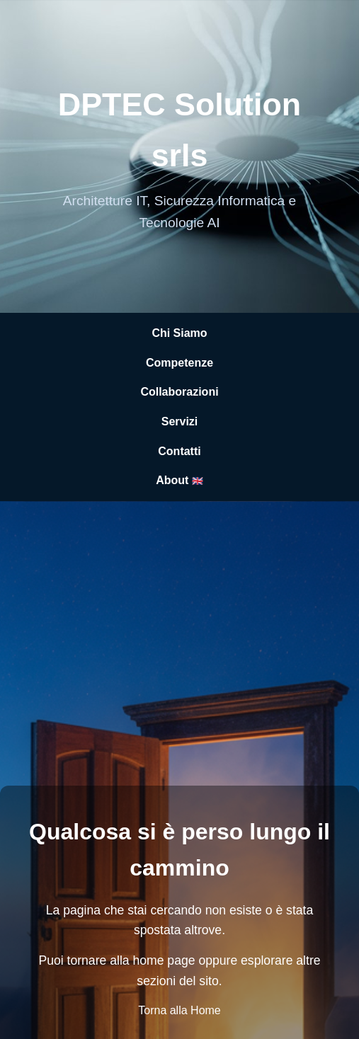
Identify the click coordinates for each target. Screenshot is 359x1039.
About (179, 480)
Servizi (179, 421)
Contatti (179, 451)
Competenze (179, 363)
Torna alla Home (179, 1010)
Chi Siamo (179, 333)
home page (163, 960)
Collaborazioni (179, 392)
